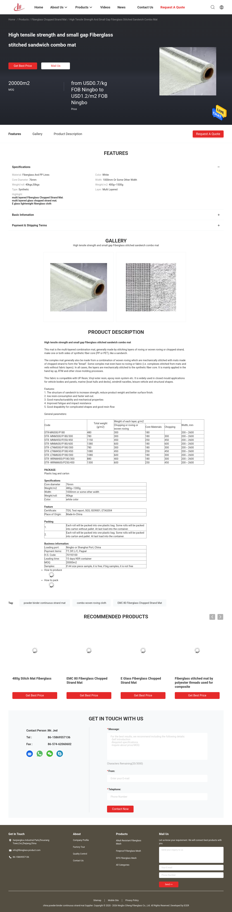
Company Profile (81, 840)
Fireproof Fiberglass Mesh (128, 851)
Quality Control (80, 854)
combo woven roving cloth (91, 602)
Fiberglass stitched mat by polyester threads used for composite (194, 683)
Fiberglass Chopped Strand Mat (49, 19)
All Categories (122, 865)
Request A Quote (208, 134)
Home (11, 19)
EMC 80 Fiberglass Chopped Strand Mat (140, 602)
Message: (113, 729)
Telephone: (114, 789)
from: (111, 771)
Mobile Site (113, 900)
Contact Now (120, 809)
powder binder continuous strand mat (45, 602)
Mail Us (55, 66)
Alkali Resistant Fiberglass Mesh (128, 842)
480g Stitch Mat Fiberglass (31, 678)
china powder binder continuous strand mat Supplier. (68, 905)
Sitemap (97, 900)
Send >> (168, 884)
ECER (186, 905)
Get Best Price (23, 66)
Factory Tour (79, 847)
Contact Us (78, 860)
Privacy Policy (132, 900)
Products (24, 19)
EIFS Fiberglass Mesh (126, 858)
